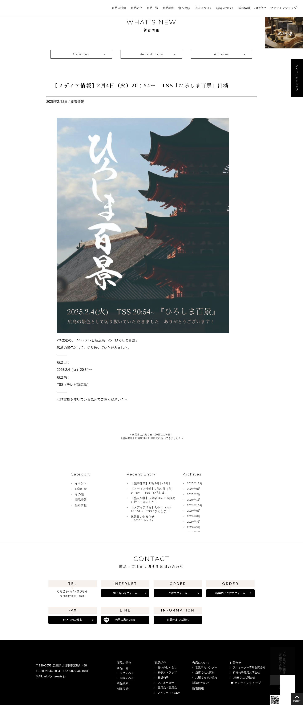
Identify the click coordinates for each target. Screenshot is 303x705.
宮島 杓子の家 (19, 8)
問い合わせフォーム (125, 593)
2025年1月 (194, 500)
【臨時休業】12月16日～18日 (150, 483)
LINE (48, 685)
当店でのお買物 (204, 670)
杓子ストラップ (167, 670)
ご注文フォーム (177, 593)
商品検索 (168, 8)
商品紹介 (136, 8)
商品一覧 (152, 8)
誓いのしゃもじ (167, 665)
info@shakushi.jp (55, 674)
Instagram (39, 685)
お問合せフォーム (302, 661)
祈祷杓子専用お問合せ (246, 670)
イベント (81, 483)
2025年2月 (194, 495)
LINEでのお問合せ (244, 675)
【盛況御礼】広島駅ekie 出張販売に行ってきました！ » (151, 438)
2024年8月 (194, 517)
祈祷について (225, 8)
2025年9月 (194, 489)
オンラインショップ (283, 8)
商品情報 (81, 500)
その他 (79, 495)
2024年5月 (194, 529)
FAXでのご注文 (72, 619)
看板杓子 (163, 675)
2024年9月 (194, 512)
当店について (203, 8)
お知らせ (81, 489)
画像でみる (127, 676)
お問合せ (260, 8)
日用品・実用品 (167, 686)
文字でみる (127, 671)
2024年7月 (194, 523)
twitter (58, 685)
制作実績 (184, 8)
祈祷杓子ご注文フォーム (230, 593)
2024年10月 (195, 506)
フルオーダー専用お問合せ (249, 665)
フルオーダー (166, 680)
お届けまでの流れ (178, 619)
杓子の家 (125, 619)
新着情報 (244, 8)
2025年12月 (195, 483)
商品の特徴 (119, 8)
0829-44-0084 (72, 591)
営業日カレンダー (206, 665)
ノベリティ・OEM (169, 691)
